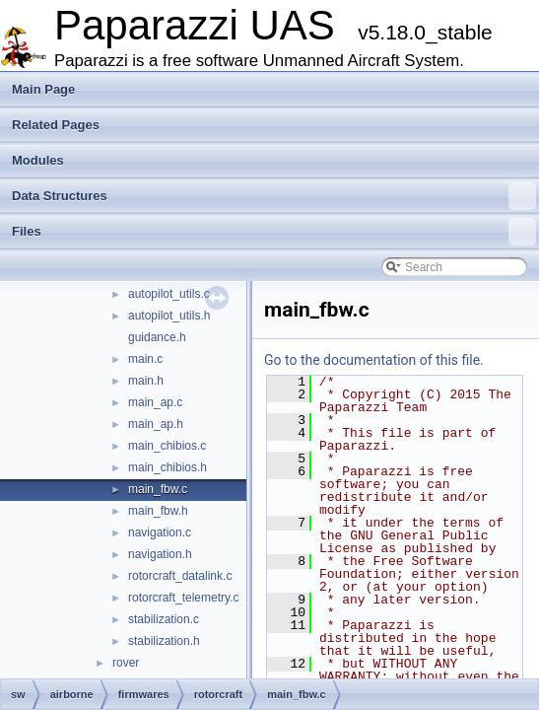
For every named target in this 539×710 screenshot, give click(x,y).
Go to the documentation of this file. (374, 360)
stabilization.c (163, 619)
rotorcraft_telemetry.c (183, 597)
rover (125, 663)
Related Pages (56, 124)
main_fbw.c (157, 489)
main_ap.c (155, 402)
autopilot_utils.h (169, 315)
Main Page (43, 89)
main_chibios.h (167, 467)
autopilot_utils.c (169, 294)
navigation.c (159, 532)
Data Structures (274, 196)
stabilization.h (164, 641)
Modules (38, 160)
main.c (145, 359)
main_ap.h (155, 424)
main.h (146, 381)
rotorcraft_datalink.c (180, 576)
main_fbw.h (158, 511)
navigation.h (160, 554)
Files (274, 232)
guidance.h (157, 337)
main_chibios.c (167, 446)
